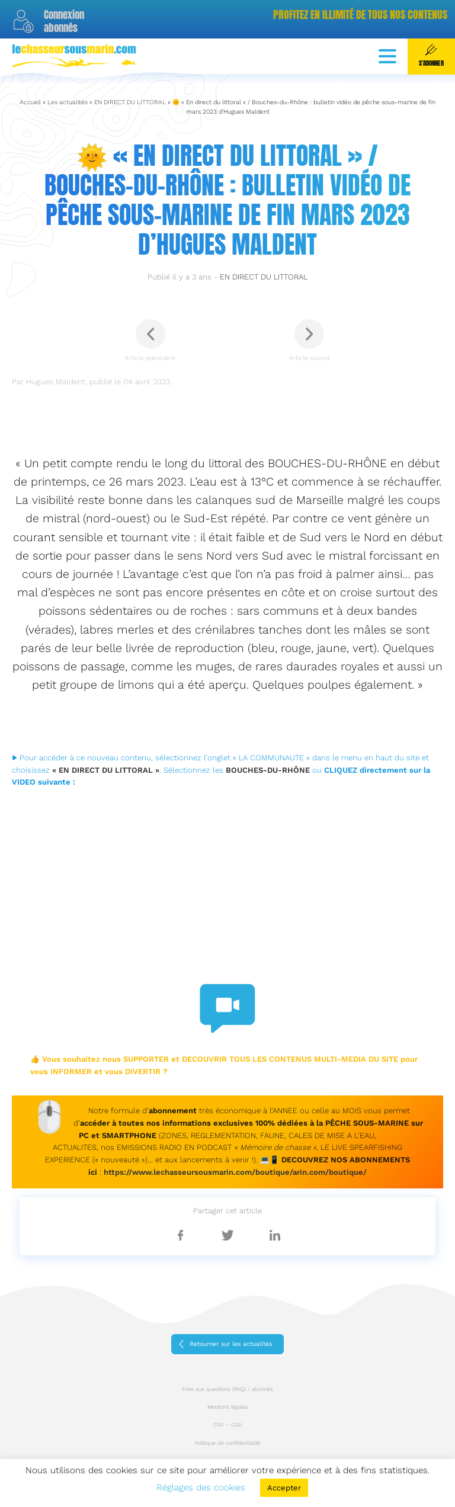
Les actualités (67, 102)
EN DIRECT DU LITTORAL (130, 102)
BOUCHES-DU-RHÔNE (268, 770)
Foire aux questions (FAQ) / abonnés (227, 1389)
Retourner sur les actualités (231, 1344)
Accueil (30, 102)
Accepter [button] (284, 1487)
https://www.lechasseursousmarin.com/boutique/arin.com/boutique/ (235, 1172)
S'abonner (431, 55)
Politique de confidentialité (227, 1443)
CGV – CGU (227, 1425)
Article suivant (309, 340)
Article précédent (150, 340)
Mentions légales (227, 1407)
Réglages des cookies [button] (200, 1487)
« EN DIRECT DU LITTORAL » (105, 770)
